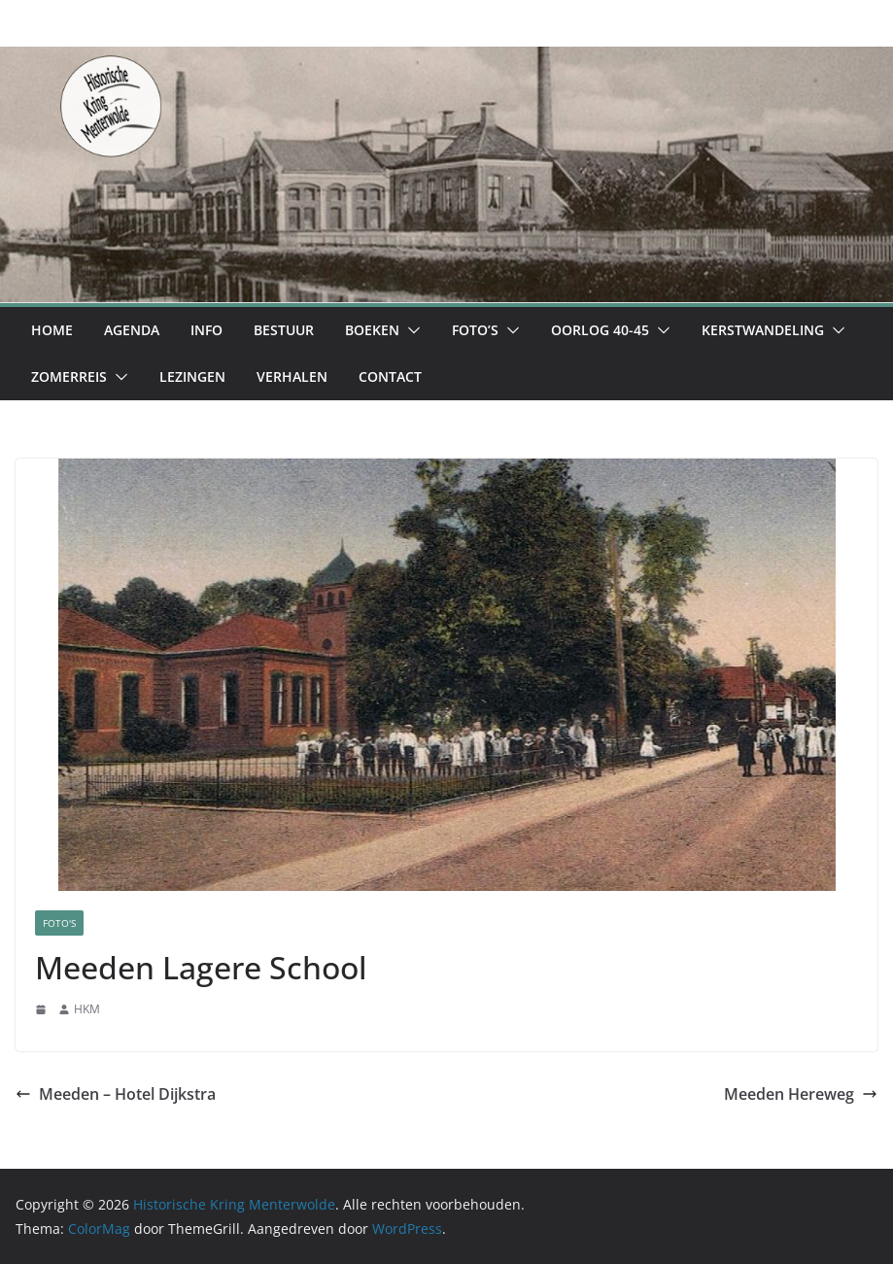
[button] (410, 330)
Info (206, 330)
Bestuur (284, 330)
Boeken (372, 330)
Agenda (131, 330)
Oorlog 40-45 (600, 330)
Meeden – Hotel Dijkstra (116, 1094)
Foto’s (475, 330)
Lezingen (192, 376)
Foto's (59, 923)
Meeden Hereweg (800, 1094)
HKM (87, 1009)
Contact (390, 376)
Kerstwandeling (763, 330)
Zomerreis (69, 376)
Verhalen (292, 376)
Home (52, 330)
